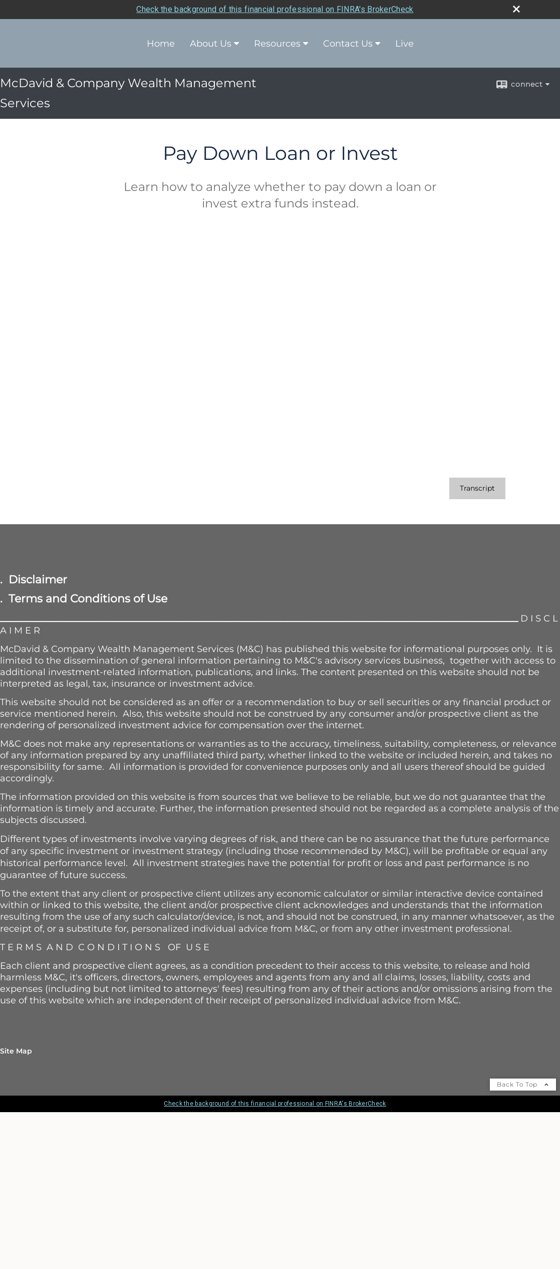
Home (161, 43)
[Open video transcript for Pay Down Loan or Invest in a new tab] (477, 488)
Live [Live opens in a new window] (404, 43)
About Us (210, 43)
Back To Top (523, 1084)
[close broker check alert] (516, 9)
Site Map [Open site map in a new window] (16, 1050)
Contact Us (348, 43)
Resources (277, 43)
